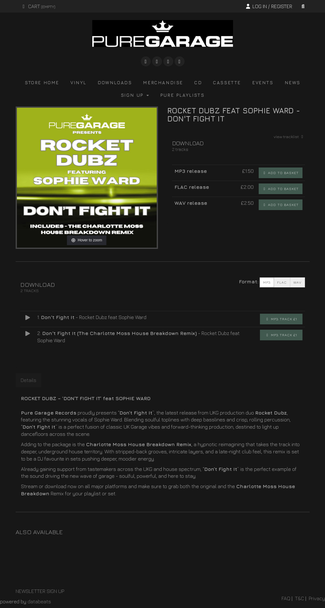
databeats (39, 601)
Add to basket (280, 173)
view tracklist (289, 136)
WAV (297, 282)
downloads (115, 82)
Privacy (317, 598)
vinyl (78, 82)
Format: (248, 281)
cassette (227, 82)
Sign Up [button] (135, 95)
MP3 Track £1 (281, 319)
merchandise (163, 82)
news (292, 82)
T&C (299, 598)
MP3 (267, 282)
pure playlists (182, 95)
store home (42, 82)
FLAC (282, 282)
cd (198, 82)
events (262, 82)
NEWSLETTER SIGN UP (40, 591)
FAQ (286, 598)
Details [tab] (28, 380)
